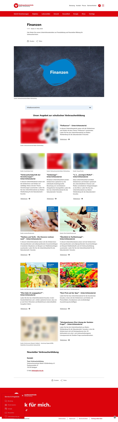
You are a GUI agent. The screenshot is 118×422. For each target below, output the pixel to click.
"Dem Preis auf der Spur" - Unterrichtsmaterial (78, 295)
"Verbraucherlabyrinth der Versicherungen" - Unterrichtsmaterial (30, 178)
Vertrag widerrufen (96, 420)
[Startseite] (23, 5)
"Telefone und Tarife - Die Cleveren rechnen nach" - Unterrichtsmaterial (37, 239)
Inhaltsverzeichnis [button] (33, 108)
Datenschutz (62, 420)
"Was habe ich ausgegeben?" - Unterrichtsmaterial (32, 296)
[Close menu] (22, 397)
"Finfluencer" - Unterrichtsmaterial (73, 127)
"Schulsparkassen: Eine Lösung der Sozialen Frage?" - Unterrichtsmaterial (76, 325)
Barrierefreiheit (83, 420)
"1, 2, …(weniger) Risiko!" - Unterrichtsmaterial (83, 177)
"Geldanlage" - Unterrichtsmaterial (54, 177)
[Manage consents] (114, 418)
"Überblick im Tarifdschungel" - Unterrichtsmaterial (72, 239)
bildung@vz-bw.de (38, 372)
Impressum (72, 420)
